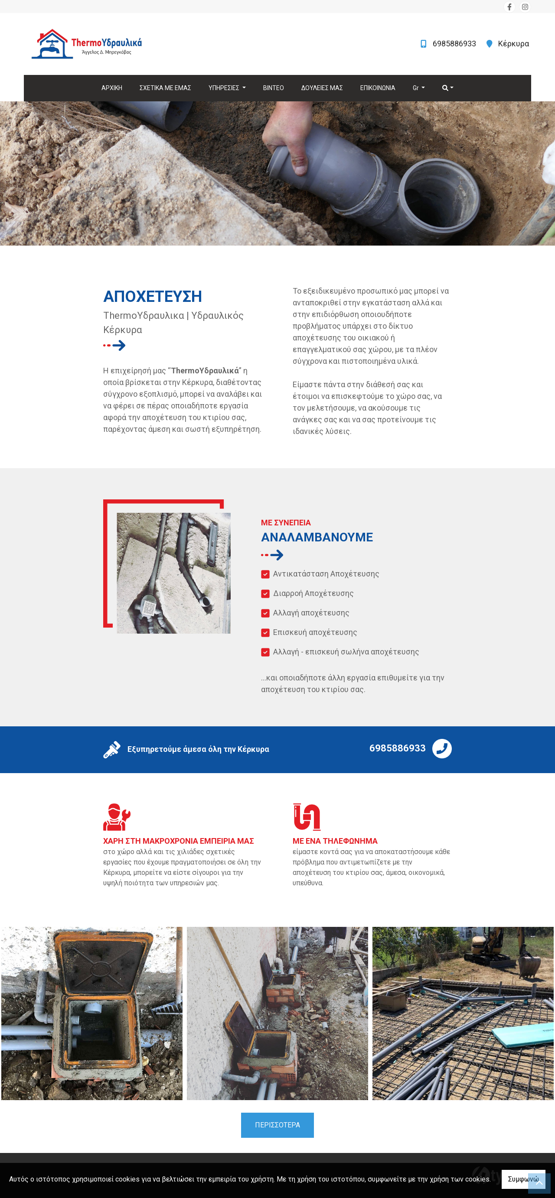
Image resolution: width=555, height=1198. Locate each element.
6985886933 (455, 43)
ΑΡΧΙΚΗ (111, 87)
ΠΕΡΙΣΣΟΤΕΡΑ (277, 1125)
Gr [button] (416, 87)
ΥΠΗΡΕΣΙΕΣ (225, 87)
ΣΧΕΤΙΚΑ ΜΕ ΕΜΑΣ (165, 87)
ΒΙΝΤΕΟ (273, 87)
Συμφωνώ (523, 1179)
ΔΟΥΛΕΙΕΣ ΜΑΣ (322, 87)
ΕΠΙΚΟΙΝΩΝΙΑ (377, 87)
